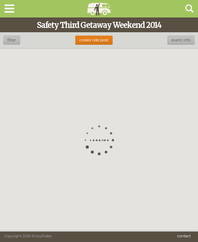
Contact (184, 236)
